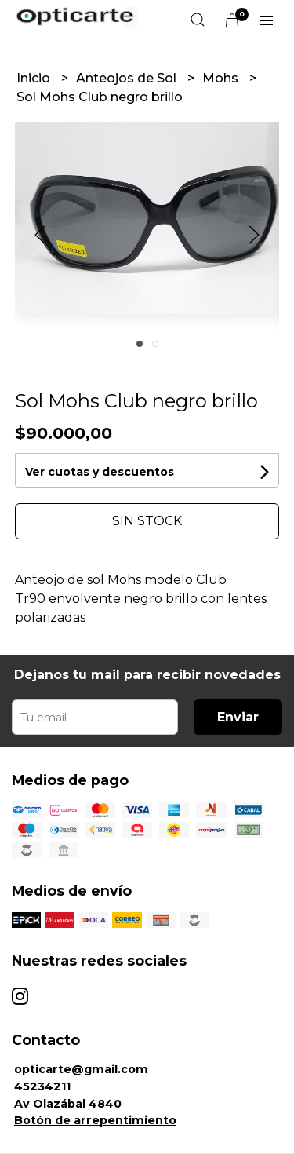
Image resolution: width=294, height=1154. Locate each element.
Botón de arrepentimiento (95, 1120)
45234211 (42, 1086)
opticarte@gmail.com (81, 1069)
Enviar (238, 717)
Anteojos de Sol (128, 78)
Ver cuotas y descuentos (99, 472)
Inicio (34, 78)
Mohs (221, 78)
